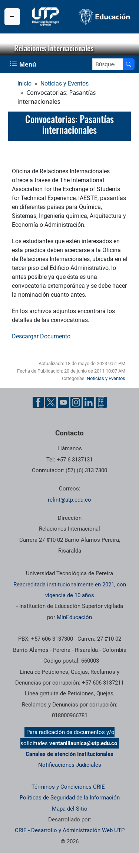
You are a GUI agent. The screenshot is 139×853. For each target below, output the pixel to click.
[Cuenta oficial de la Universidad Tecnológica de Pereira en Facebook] (38, 402)
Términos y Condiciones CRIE (68, 786)
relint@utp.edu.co (69, 499)
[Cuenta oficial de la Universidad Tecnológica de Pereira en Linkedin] (88, 402)
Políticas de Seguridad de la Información (70, 797)
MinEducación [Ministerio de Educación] (74, 617)
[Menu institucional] (12, 16)
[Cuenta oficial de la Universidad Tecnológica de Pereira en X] (50, 402)
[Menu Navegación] (23, 64)
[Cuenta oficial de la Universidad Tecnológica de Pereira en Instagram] (76, 402)
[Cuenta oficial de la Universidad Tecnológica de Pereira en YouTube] (63, 402)
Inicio (24, 83)
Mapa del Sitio (69, 808)
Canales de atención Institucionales (69, 754)
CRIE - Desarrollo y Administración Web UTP (70, 830)
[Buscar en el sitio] (129, 64)
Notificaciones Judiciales (69, 765)
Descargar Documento (41, 336)
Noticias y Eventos (64, 83)
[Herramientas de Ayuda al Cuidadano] (101, 402)
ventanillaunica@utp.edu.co (83, 743)
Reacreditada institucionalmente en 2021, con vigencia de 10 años (69, 590)
